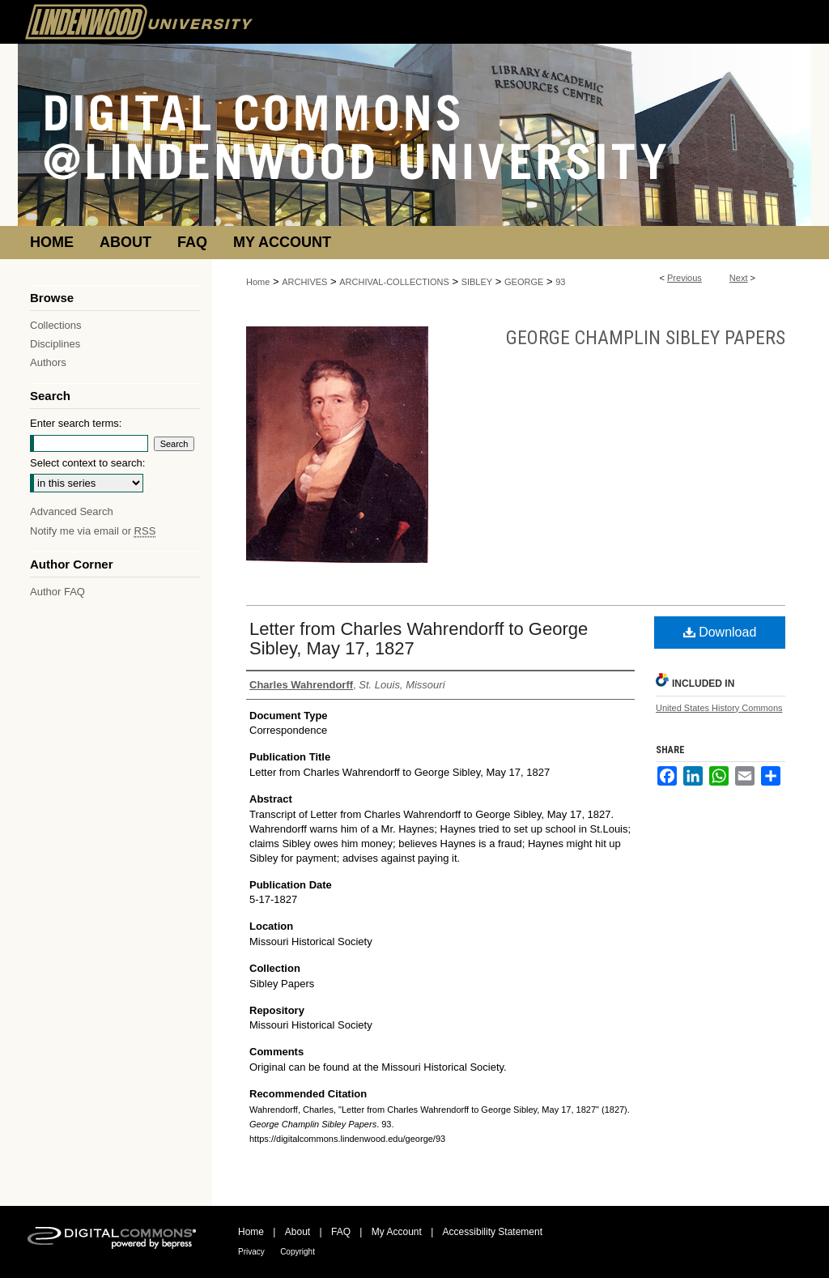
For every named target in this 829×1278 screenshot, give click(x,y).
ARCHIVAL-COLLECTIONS (394, 282)
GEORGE (523, 282)
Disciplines (55, 344)
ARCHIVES (304, 282)
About (297, 1232)
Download (720, 632)
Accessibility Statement (492, 1232)
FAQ (341, 1232)
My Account (397, 1232)
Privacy (251, 1251)
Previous (684, 278)
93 (560, 282)
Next (738, 278)
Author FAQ (57, 592)
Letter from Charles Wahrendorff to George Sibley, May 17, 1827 (418, 638)
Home (258, 282)
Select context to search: (87, 463)
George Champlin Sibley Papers (645, 337)
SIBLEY (477, 282)
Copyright (297, 1251)
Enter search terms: (75, 423)
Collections (56, 325)
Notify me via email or (92, 531)
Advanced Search (71, 511)
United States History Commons (719, 708)
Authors (48, 362)
